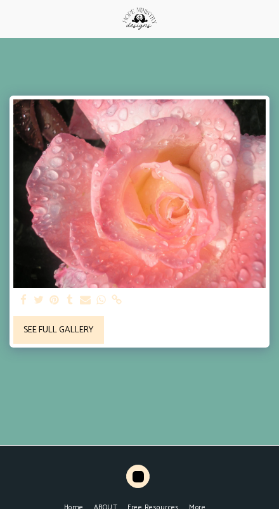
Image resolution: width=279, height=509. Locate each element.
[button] (14, 18)
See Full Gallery (58, 330)
